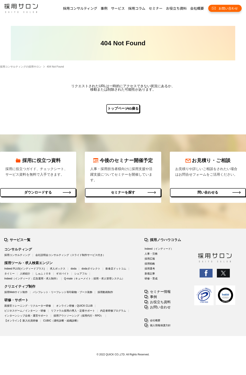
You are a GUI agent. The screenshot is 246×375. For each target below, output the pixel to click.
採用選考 (150, 270)
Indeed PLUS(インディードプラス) (24, 270)
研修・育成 (151, 280)
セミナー (155, 8)
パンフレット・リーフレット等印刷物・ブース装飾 (62, 294)
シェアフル (80, 275)
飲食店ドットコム (116, 270)
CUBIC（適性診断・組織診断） (61, 322)
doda (73, 270)
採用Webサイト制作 (16, 294)
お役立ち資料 (176, 8)
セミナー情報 (160, 293)
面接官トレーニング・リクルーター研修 (27, 307)
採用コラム (136, 8)
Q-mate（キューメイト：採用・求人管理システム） (94, 280)
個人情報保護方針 (160, 327)
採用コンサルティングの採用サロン (20, 66)
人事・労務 (151, 255)
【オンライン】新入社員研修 (21, 322)
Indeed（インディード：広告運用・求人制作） (31, 280)
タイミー (9, 275)
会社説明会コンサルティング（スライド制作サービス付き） (70, 256)
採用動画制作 (105, 294)
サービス (118, 8)
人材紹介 (25, 275)
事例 (104, 8)
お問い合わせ (160, 309)
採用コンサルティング (80, 8)
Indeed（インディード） (159, 250)
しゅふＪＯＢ (43, 275)
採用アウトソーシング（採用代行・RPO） (78, 317)
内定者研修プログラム (113, 312)
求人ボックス (57, 270)
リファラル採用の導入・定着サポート (73, 312)
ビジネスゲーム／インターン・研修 (25, 312)
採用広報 (150, 260)
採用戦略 (150, 265)
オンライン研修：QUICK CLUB (74, 307)
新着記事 (150, 275)
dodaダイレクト (91, 270)
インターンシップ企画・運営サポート (26, 317)
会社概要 (197, 8)
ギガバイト (62, 275)
